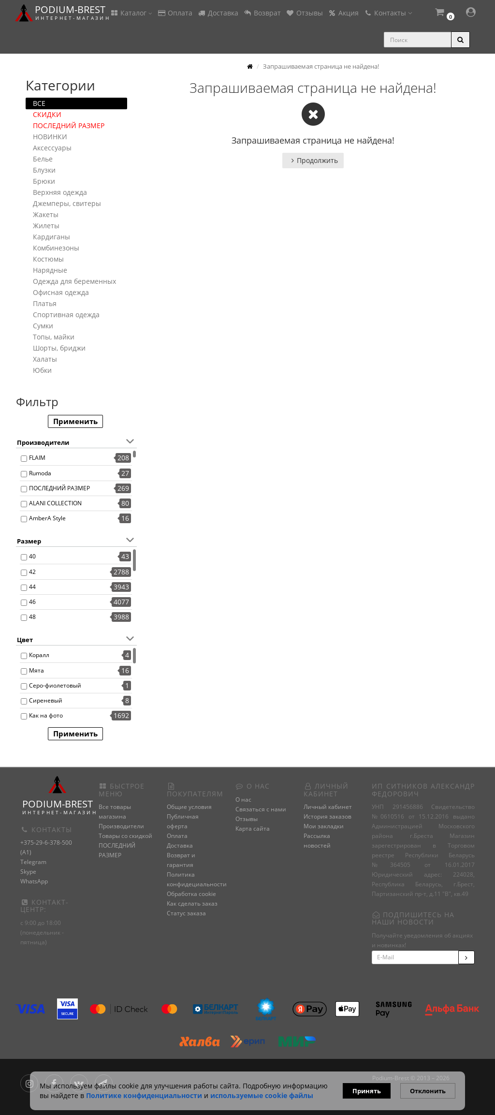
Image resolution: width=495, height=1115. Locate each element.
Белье (43, 158)
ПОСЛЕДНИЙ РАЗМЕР (68, 125)
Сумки (43, 325)
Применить (75, 421)
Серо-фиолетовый (55, 685)
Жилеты (46, 225)
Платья (45, 303)
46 (32, 602)
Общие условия (189, 807)
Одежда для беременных (74, 281)
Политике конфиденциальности (144, 1095)
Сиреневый (45, 700)
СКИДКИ (47, 114)
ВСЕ (39, 103)
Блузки (44, 170)
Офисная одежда (61, 292)
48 (32, 617)
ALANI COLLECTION (55, 503)
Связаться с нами (260, 809)
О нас (243, 799)
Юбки (42, 370)
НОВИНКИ (50, 136)
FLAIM (37, 458)
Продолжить (313, 160)
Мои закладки (324, 826)
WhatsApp (34, 881)
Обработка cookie (191, 894)
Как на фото (46, 715)
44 (32, 587)
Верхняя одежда (60, 192)
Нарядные (50, 270)
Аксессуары (52, 147)
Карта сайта (252, 828)
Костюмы (48, 259)
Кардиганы (51, 236)
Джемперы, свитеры (67, 203)
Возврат (262, 12)
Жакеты (45, 214)
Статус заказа (186, 913)
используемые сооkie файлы (261, 1095)
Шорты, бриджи (59, 347)
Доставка (217, 12)
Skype (28, 871)
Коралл (39, 655)
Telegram (33, 862)
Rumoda (40, 473)
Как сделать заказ (192, 903)
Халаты (45, 359)
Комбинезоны (56, 247)
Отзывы (304, 12)
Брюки (44, 181)
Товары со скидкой (125, 836)
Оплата (174, 12)
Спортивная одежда (66, 314)
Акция (343, 12)
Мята (36, 670)
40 (32, 556)
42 (32, 572)
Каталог (131, 12)
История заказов (327, 816)
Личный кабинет (328, 807)
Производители (121, 826)
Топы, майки (53, 336)
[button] (444, 13)
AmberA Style (47, 518)
